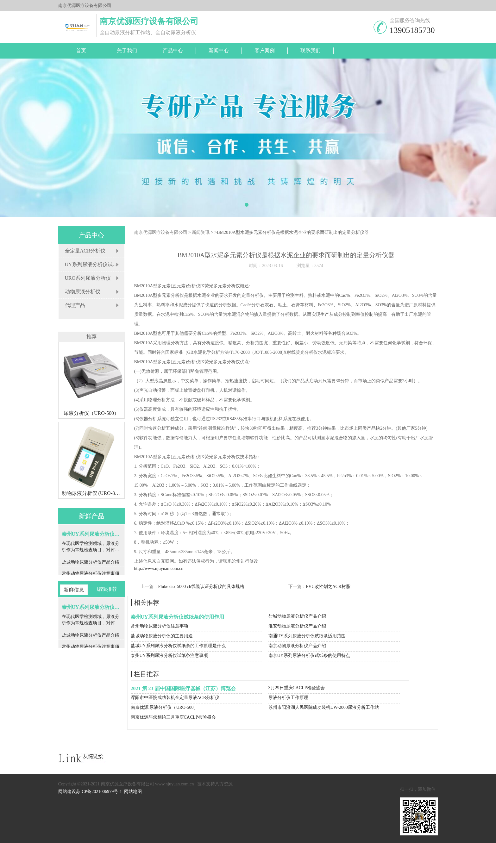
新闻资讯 (201, 232)
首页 (81, 50)
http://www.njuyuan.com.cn (159, 568)
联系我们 (310, 50)
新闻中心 (219, 50)
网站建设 (67, 791)
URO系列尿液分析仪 (88, 278)
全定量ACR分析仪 (85, 250)
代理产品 (75, 305)
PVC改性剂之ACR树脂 (328, 586)
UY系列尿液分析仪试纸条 (94, 264)
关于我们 (127, 50)
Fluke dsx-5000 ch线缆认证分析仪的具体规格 (201, 586)
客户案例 (264, 50)
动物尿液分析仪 (82, 291)
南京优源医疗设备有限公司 (160, 232)
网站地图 (133, 791)
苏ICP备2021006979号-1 (99, 791)
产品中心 (173, 50)
